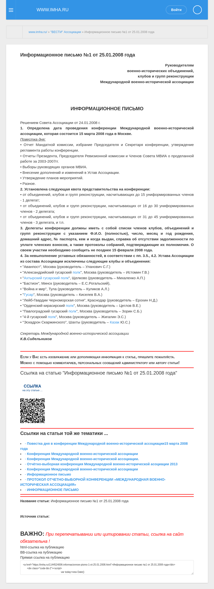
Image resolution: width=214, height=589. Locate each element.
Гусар (28, 294)
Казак (114, 322)
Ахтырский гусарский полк (46, 278)
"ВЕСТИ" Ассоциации (66, 32)
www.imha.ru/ (38, 32)
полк (77, 272)
